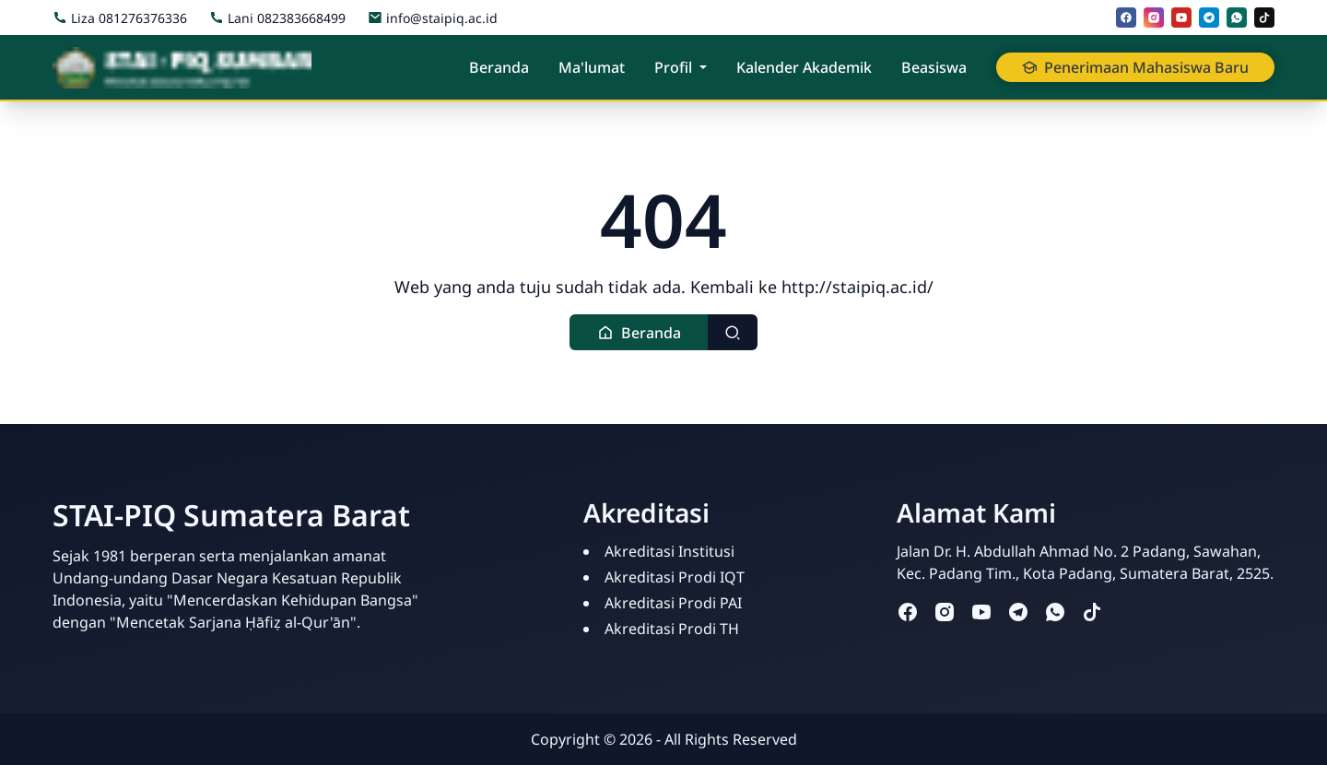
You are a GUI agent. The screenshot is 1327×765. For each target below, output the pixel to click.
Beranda (499, 67)
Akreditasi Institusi (669, 551)
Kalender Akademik (804, 67)
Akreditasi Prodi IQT (675, 577)
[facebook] (1126, 17)
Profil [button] (673, 67)
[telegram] (1209, 17)
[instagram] (1154, 17)
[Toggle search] (732, 332)
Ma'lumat (591, 67)
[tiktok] (1264, 17)
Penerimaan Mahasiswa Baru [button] (1135, 67)
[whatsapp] (1237, 17)
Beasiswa (934, 67)
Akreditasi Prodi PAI (673, 603)
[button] (639, 332)
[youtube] (1181, 17)
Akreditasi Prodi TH (672, 628)
